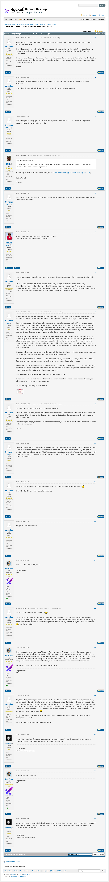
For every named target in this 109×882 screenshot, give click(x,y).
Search (94, 15)
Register (30, 19)
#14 (95, 608)
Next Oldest (10, 854)
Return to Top (36, 871)
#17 (95, 734)
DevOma (9, 569)
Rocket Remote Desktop (37, 24)
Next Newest (19, 854)
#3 (95, 116)
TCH (58, 38)
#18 (95, 771)
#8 (95, 312)
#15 (95, 647)
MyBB (13, 874)
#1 (95, 38)
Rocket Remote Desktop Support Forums (16, 24)
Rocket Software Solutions (22, 871)
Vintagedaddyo (23, 876)
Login (23, 19)
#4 (95, 155)
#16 (95, 695)
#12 (95, 521)
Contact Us (8, 871)
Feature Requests (51, 24)
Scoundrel (59, 312)
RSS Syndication (62, 871)
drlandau (9, 47)
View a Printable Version (13, 861)
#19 (95, 819)
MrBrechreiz (14, 876)
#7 (95, 272)
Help (102, 15)
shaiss (8, 744)
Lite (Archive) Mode (49, 871)
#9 (95, 404)
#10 (95, 443)
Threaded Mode (100, 33)
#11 (95, 482)
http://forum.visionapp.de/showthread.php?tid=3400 (72, 172)
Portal (85, 15)
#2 (95, 77)
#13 (95, 560)
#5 (95, 193)
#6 (95, 232)
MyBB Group (26, 874)
